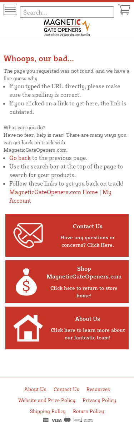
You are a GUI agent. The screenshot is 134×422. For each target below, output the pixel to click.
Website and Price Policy (46, 400)
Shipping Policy (48, 411)
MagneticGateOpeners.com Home (53, 192)
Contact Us (66, 389)
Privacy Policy (99, 400)
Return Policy (88, 411)
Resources (98, 389)
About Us (35, 389)
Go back (20, 157)
